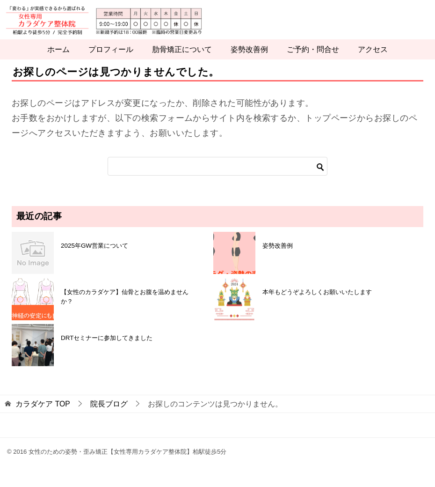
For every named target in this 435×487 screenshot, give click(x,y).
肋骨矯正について (182, 62)
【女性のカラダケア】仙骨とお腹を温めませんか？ (124, 308)
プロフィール (110, 62)
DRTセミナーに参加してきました (106, 350)
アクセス (373, 62)
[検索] (217, 178)
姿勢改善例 (249, 62)
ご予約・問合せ (313, 62)
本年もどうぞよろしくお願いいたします (317, 303)
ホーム (58, 62)
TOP (42, 416)
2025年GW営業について (94, 257)
